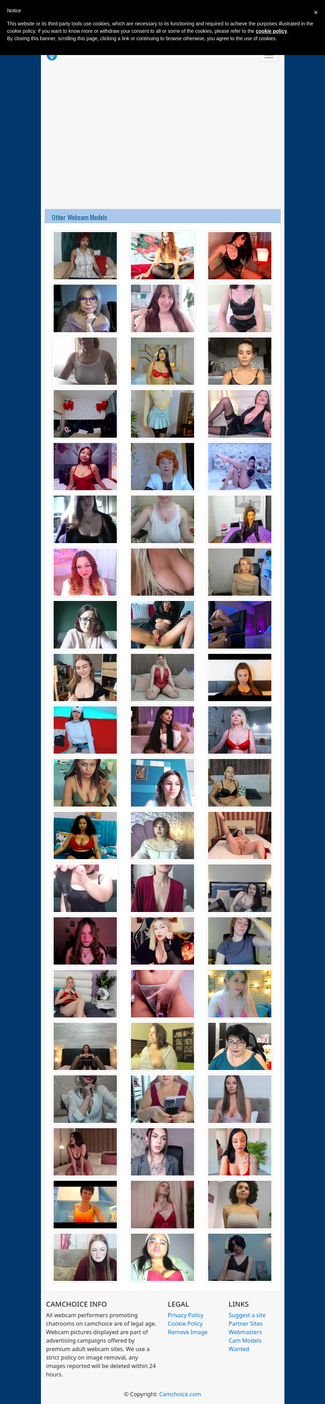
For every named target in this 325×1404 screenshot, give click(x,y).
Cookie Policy (185, 1323)
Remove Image (188, 1332)
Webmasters (245, 1332)
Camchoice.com (180, 1394)
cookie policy (271, 31)
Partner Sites (246, 1323)
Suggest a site (247, 1315)
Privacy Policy (186, 1315)
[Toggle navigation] (269, 55)
